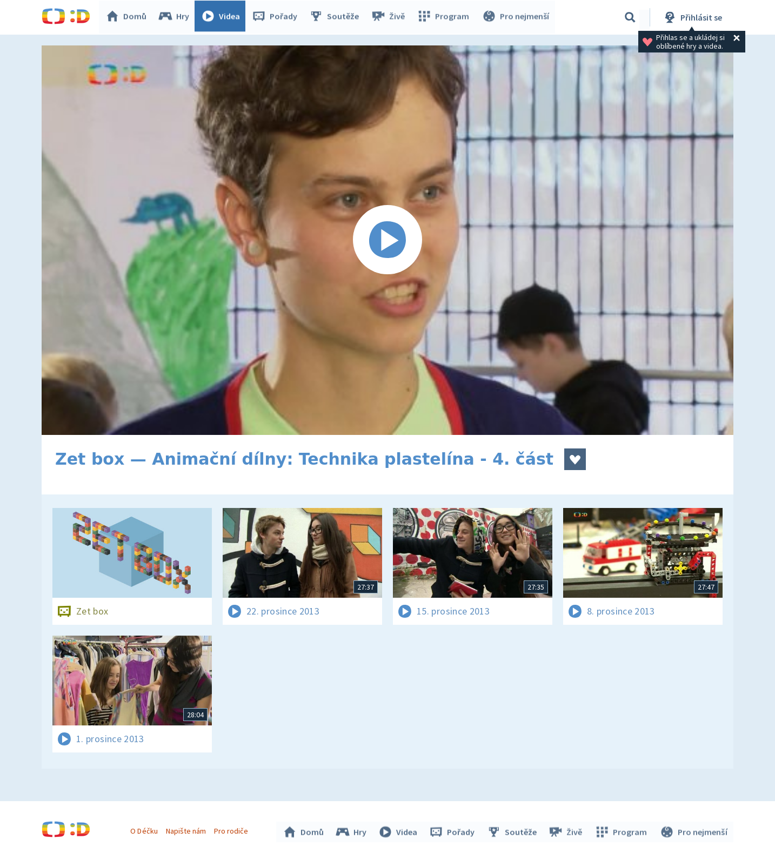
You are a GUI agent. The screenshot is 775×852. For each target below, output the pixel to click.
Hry (176, 17)
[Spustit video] (387, 240)
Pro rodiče (233, 829)
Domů (129, 17)
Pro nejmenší (516, 17)
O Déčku (145, 829)
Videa (223, 17)
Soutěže (336, 17)
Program (444, 17)
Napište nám (187, 829)
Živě (390, 17)
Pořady (277, 17)
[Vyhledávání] (630, 17)
